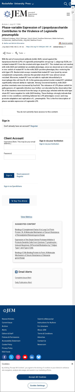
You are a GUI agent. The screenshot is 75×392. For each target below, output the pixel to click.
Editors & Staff (7, 333)
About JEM (42, 330)
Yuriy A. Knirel (32, 38)
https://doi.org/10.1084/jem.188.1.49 (38, 47)
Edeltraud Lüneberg (8, 38)
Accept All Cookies (37, 377)
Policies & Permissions (10, 337)
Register (34, 126)
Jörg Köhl (26, 40)
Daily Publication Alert (23, 282)
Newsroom (42, 344)
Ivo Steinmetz (6, 40)
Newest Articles (8, 319)
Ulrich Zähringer (21, 38)
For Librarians (43, 326)
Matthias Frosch (36, 40)
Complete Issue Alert (23, 278)
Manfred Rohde (17, 40)
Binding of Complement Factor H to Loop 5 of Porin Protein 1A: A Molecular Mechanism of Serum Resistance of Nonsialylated (37, 232)
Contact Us (42, 341)
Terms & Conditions (45, 333)
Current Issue (7, 322)
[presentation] (22, 167)
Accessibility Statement (11, 341)
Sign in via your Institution (49, 144)
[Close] (72, 364)
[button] (65, 4)
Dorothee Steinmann (45, 38)
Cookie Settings (37, 386)
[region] (37, 376)
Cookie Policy (7, 344)
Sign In (9, 175)
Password (8, 153)
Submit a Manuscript (46, 319)
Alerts (4, 330)
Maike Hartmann (58, 38)
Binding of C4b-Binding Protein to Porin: (35, 255)
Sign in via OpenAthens (13, 186)
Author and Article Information (13, 43)
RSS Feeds (6, 352)
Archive (5, 326)
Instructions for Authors (47, 322)
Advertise (41, 337)
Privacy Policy (7, 348)
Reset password (23, 174)
